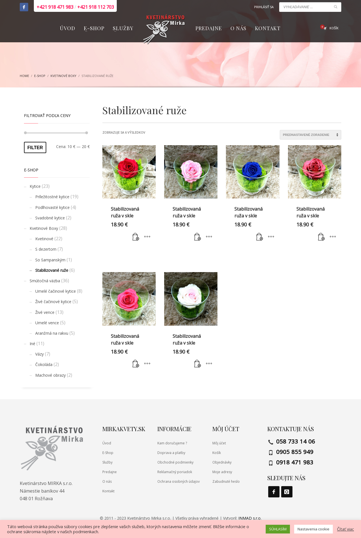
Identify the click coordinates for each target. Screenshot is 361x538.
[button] (136, 237)
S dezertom (45, 249)
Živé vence (44, 312)
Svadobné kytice (50, 218)
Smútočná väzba (45, 280)
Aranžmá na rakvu (51, 333)
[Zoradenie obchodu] (310, 135)
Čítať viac (345, 529)
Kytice (35, 186)
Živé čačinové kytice (53, 301)
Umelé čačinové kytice (55, 291)
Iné (32, 343)
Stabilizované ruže (51, 270)
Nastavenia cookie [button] (313, 529)
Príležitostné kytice (52, 196)
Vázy (39, 354)
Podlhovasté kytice (52, 207)
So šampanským (50, 260)
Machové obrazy (50, 375)
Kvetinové (44, 238)
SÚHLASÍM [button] (278, 529)
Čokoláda (43, 364)
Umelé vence (47, 322)
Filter (35, 147)
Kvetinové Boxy (44, 228)
